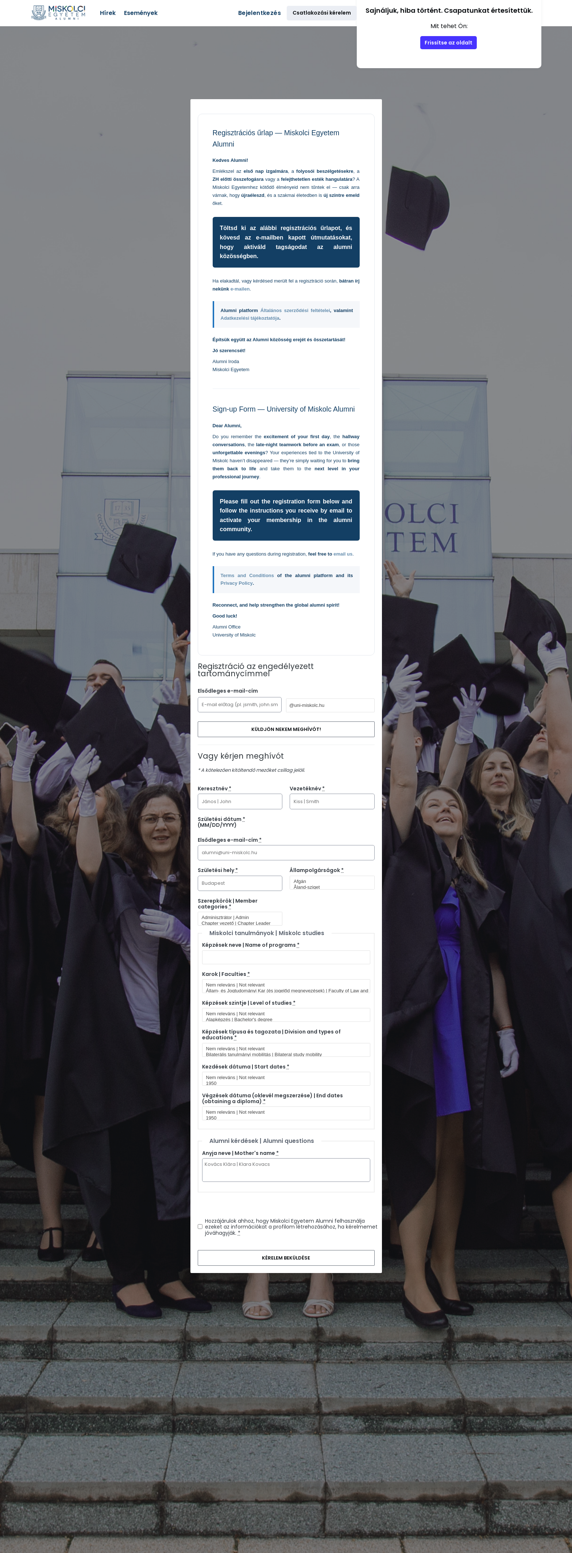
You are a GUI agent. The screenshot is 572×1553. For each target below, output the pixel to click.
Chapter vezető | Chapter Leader (237, 923)
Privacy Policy (237, 583)
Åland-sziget (329, 887)
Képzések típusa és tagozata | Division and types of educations (271, 1034)
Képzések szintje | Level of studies (248, 1003)
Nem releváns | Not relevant (283, 985)
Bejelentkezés (259, 13)
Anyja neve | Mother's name (240, 1153)
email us (342, 554)
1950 (283, 1083)
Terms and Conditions (247, 575)
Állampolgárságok (317, 870)
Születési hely (218, 870)
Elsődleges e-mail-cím (228, 690)
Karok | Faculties (226, 974)
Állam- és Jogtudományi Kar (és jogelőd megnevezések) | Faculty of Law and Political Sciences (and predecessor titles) (283, 991)
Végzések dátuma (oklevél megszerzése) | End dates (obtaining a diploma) (272, 1098)
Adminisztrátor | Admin (237, 917)
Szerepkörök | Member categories (228, 903)
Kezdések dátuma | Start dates (245, 1066)
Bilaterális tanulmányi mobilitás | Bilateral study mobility (283, 1055)
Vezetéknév (307, 788)
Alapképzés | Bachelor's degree (283, 1020)
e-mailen (240, 289)
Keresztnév (214, 788)
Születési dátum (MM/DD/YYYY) (221, 822)
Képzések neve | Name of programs (250, 945)
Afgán (329, 881)
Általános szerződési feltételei (295, 310)
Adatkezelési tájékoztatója (250, 318)
